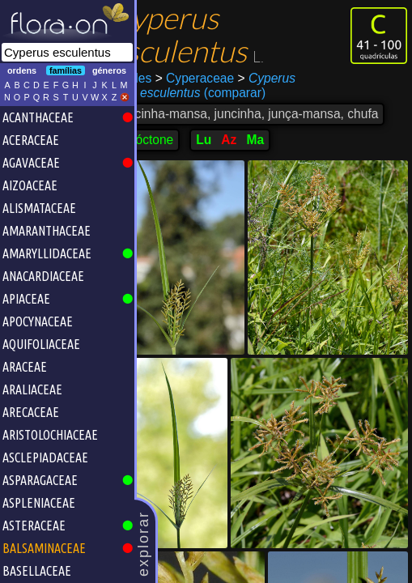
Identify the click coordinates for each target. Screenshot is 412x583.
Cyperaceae (224, 78)
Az (258, 154)
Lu (233, 154)
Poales (161, 78)
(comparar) (218, 93)
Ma (285, 154)
